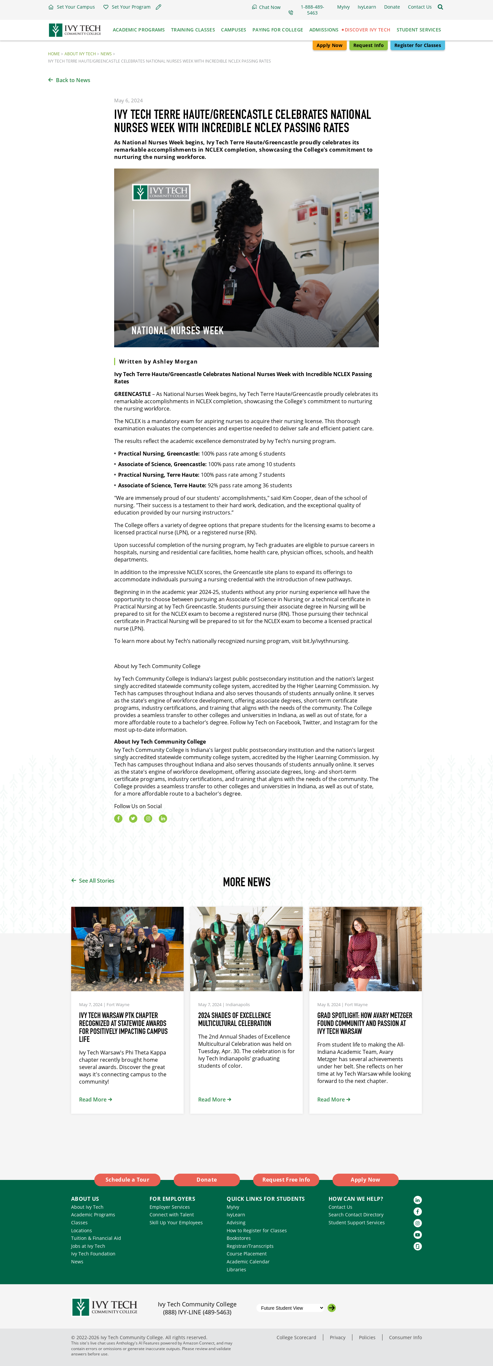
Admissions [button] (324, 29)
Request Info (368, 45)
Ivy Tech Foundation (93, 1253)
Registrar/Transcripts (250, 1246)
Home (54, 54)
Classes (79, 1222)
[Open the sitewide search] (440, 7)
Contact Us (340, 1207)
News (106, 54)
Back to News (73, 80)
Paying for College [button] (277, 29)
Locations (81, 1230)
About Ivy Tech (80, 54)
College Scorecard (296, 1337)
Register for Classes (417, 45)
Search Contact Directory (356, 1214)
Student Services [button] (419, 29)
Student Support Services (357, 1222)
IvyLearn (236, 1214)
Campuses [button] (233, 29)
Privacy (337, 1337)
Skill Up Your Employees (176, 1222)
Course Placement (247, 1253)
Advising (236, 1222)
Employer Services (170, 1207)
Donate (207, 1179)
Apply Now (330, 45)
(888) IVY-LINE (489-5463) (197, 1312)
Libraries (236, 1269)
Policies (367, 1337)
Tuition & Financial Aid (96, 1238)
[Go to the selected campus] (332, 1308)
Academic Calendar (248, 1261)
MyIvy (233, 1207)
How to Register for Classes (257, 1230)
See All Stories (96, 880)
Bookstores (239, 1238)
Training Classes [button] (193, 29)
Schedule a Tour (127, 1179)
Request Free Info (286, 1179)
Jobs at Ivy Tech (88, 1246)
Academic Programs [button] (139, 29)
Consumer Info (405, 1337)
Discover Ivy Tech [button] (367, 29)
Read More (93, 1099)
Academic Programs (93, 1214)
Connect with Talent (172, 1214)
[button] (71, 7)
